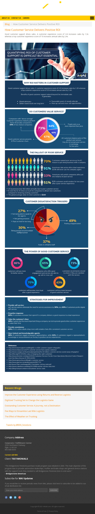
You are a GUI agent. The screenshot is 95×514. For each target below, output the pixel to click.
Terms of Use (42, 511)
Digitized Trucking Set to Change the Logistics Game (29, 400)
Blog (7, 24)
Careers (26, 18)
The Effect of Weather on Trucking (21, 416)
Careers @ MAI (11, 455)
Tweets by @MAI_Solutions (18, 425)
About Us (6, 18)
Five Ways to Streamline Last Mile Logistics (24, 411)
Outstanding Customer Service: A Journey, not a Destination (32, 405)
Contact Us (16, 18)
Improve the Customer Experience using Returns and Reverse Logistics (38, 394)
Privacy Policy (53, 511)
